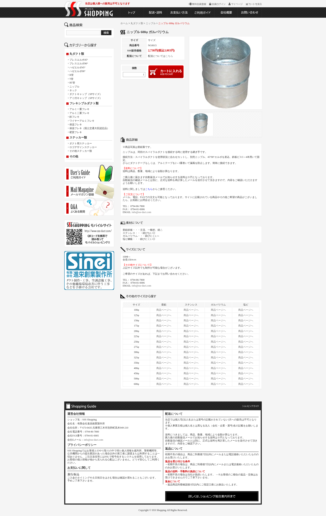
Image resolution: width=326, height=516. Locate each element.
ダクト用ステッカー (80, 143)
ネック (73, 90)
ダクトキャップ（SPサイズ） (85, 94)
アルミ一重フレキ (79, 109)
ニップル (74, 86)
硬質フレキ (75, 132)
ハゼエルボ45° (77, 67)
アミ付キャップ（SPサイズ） (85, 98)
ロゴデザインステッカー (83, 147)
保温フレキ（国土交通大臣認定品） (89, 128)
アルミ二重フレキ (79, 113)
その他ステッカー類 (80, 151)
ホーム (124, 23)
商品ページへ (163, 309)
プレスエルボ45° (78, 59)
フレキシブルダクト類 (84, 103)
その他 (73, 156)
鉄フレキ (74, 116)
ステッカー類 (78, 137)
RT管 (72, 82)
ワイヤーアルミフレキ (81, 120)
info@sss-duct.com (141, 212)
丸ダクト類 (76, 53)
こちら (169, 56)
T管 (71, 78)
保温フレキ (75, 124)
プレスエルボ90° (78, 63)
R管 (71, 75)
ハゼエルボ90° (77, 71)
